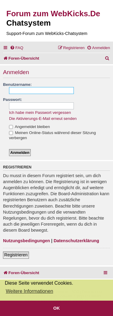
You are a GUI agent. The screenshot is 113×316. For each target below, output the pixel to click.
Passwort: (12, 99)
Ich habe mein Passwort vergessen (40, 112)
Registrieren (16, 254)
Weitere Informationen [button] (29, 291)
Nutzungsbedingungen (26, 240)
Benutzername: (17, 84)
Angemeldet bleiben (29, 126)
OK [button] (56, 308)
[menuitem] (16, 47)
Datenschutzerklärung (76, 240)
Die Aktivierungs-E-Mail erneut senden (43, 118)
